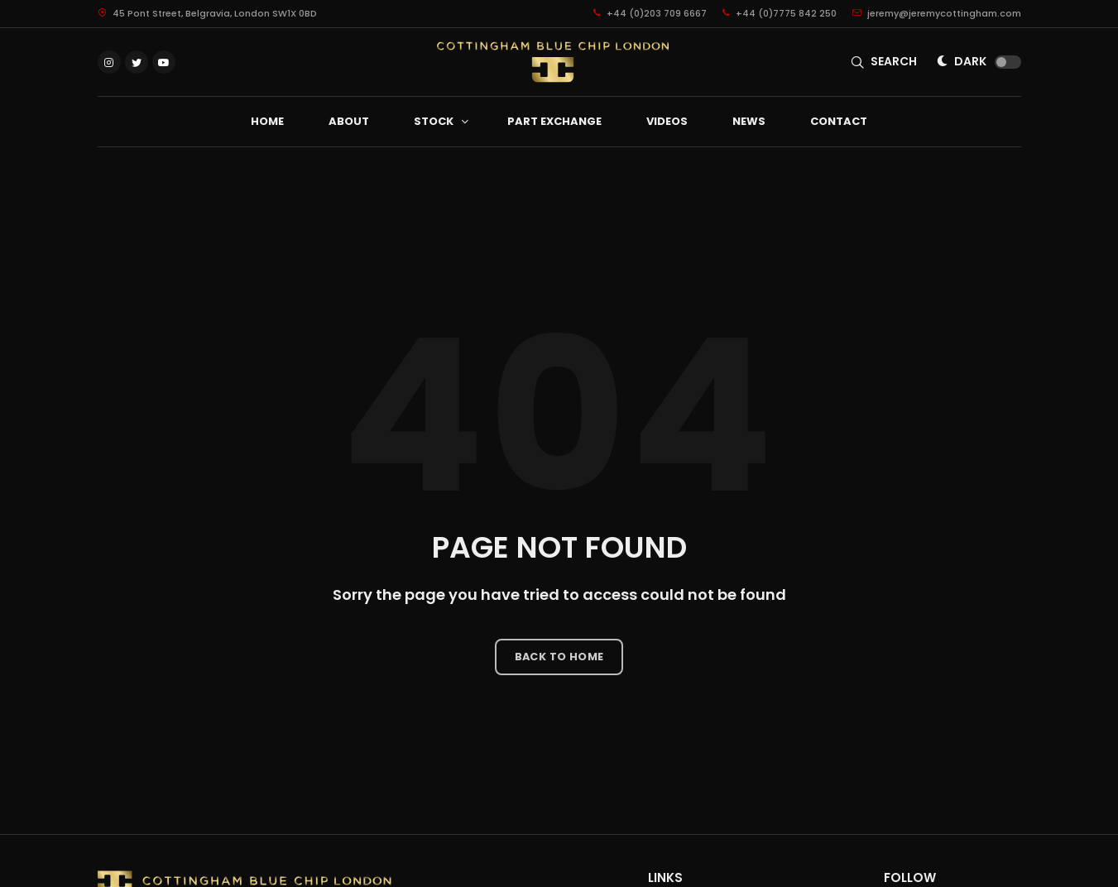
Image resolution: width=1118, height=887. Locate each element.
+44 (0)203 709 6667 (650, 13)
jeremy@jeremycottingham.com (936, 13)
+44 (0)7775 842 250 (779, 13)
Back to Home (559, 657)
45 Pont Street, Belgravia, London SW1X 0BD (207, 13)
